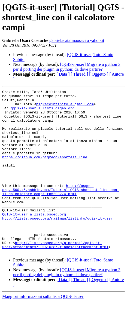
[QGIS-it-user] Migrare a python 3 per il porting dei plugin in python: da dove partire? (66, 67)
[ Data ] (63, 74)
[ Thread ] (79, 74)
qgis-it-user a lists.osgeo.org (42, 112)
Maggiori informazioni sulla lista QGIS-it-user (43, 328)
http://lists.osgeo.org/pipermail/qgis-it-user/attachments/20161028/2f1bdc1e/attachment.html (55, 276)
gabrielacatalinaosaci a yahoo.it (76, 40)
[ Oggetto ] (98, 74)
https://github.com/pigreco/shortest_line (44, 170)
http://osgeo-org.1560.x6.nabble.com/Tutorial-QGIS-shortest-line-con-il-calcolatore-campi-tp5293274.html (60, 210)
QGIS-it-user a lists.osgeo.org (34, 239)
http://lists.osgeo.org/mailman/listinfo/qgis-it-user (57, 244)
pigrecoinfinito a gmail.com (65, 107)
